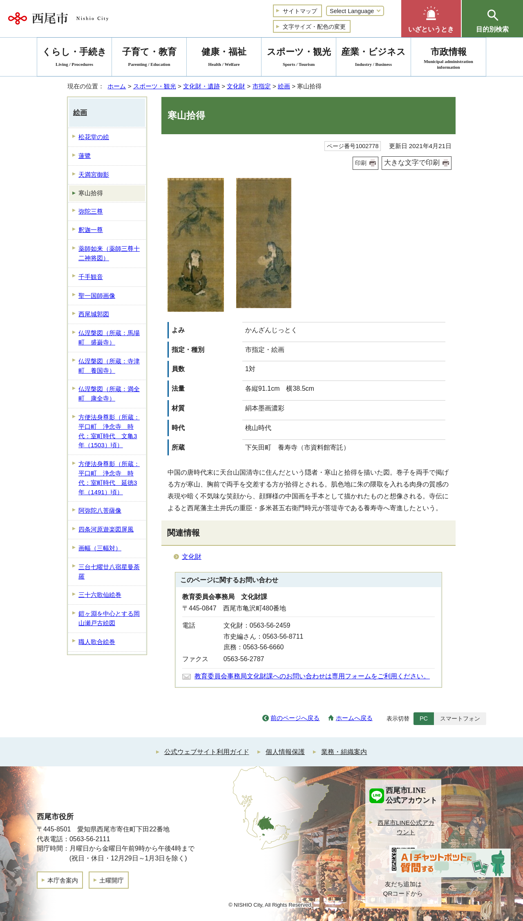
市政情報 (448, 58)
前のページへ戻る (295, 717)
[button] (431, 18)
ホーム (116, 86)
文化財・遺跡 (201, 86)
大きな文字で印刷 (412, 163)
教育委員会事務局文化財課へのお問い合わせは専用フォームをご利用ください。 (312, 676)
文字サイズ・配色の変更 (314, 26)
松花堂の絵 (93, 136)
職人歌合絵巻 (96, 641)
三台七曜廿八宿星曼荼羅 (109, 571)
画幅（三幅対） (99, 548)
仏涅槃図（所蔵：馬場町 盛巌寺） (109, 337)
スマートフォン (460, 718)
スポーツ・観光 (154, 86)
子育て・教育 (149, 58)
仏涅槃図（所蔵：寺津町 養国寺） (109, 366)
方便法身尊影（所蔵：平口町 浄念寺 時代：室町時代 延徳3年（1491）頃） (109, 477)
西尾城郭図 (93, 314)
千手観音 (90, 276)
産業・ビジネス (373, 58)
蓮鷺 (84, 155)
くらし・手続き (74, 58)
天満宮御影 (93, 174)
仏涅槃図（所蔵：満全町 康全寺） (109, 393)
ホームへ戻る (354, 717)
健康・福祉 (224, 58)
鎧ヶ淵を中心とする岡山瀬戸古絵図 (109, 618)
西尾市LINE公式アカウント (406, 827)
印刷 (361, 163)
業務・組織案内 (344, 751)
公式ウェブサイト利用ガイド (206, 751)
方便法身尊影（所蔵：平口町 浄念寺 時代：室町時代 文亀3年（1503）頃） (109, 431)
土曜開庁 (111, 880)
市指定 (262, 86)
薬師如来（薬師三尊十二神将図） (109, 253)
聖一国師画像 (96, 295)
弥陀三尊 (90, 211)
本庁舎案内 (62, 880)
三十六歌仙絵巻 (99, 594)
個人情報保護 (285, 751)
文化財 (236, 86)
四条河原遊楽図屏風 (106, 529)
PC (424, 718)
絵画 (284, 86)
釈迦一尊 (90, 229)
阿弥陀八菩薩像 (99, 510)
